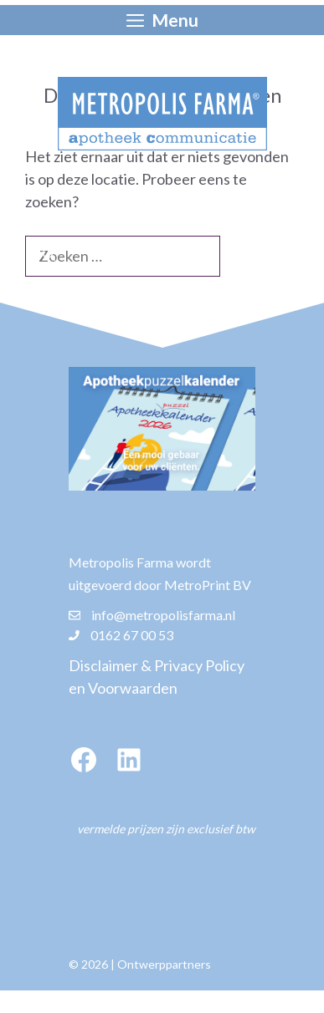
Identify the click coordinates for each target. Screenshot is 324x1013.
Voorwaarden (132, 688)
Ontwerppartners (164, 964)
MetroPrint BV (207, 585)
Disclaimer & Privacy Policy (156, 665)
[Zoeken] (49, 254)
